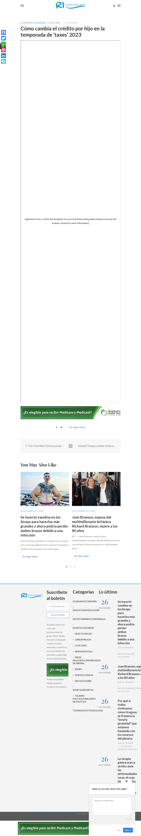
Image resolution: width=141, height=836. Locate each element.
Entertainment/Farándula (83, 619)
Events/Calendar (83, 628)
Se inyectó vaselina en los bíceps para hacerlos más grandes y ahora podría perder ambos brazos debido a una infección (44, 526)
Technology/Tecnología (83, 710)
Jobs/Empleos (83, 639)
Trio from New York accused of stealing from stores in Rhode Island (44, 445)
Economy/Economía (33, 23)
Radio (78, 669)
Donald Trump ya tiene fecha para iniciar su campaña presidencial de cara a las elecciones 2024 (97, 445)
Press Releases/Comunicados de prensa (83, 660)
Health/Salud (83, 633)
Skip (119, 830)
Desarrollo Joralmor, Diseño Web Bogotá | (55, 813)
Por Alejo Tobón (77, 427)
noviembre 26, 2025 (32, 511)
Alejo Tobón (125, 648)
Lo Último (53, 23)
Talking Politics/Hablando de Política (83, 698)
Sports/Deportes (83, 690)
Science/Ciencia (84, 675)
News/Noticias (83, 651)
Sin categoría (83, 681)
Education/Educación (83, 610)
